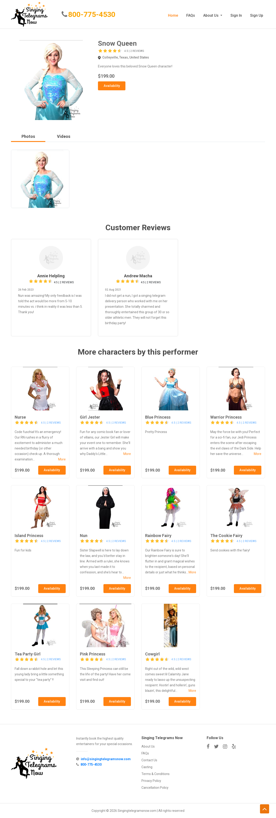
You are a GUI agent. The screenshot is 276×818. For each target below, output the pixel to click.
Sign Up (256, 15)
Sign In (236, 15)
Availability (112, 86)
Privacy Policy (151, 781)
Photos (28, 136)
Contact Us (149, 760)
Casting (146, 767)
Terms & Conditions (155, 774)
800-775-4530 (92, 15)
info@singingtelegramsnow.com (106, 759)
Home (173, 15)
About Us (211, 15)
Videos (63, 136)
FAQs (190, 15)
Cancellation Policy (154, 787)
